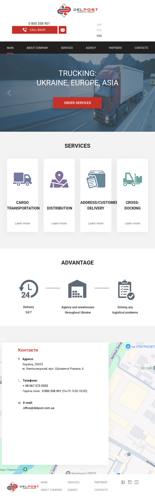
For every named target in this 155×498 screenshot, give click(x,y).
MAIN (10, 47)
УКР (99, 24)
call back (34, 30)
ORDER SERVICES (77, 103)
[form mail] (62, 30)
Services (67, 47)
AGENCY (91, 47)
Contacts (141, 47)
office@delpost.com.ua (38, 408)
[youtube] (136, 482)
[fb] (123, 482)
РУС (99, 30)
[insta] (130, 482)
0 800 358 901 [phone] (39, 23)
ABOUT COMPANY (37, 47)
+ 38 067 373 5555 (35, 386)
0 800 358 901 (51, 391)
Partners (115, 47)
